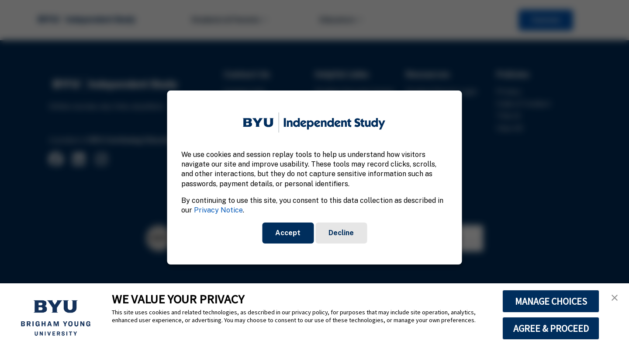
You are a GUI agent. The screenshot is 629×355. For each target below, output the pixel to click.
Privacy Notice (218, 210)
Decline (341, 233)
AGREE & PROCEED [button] (551, 328)
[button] (614, 297)
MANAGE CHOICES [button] (551, 301)
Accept (288, 233)
